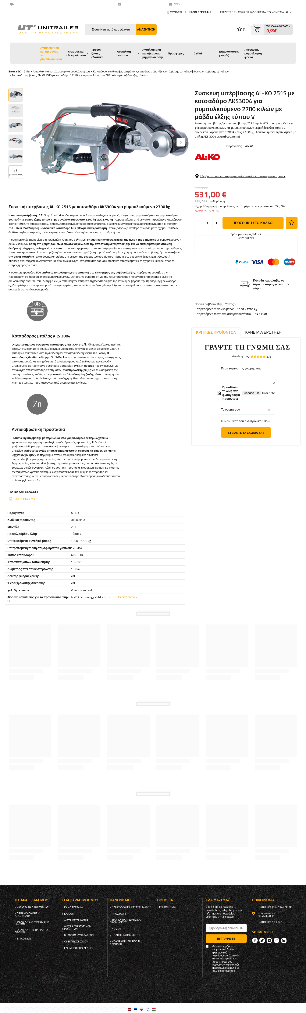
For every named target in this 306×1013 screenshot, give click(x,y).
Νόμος (116, 929)
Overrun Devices (25, 499)
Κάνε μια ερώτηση (263, 332)
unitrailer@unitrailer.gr (141, 4)
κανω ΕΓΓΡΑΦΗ (200, 12)
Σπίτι (26, 71)
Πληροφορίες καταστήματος (131, 907)
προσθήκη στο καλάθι (252, 245)
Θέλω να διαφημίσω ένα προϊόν (32, 923)
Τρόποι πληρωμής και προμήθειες (125, 921)
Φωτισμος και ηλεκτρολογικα (76, 53)
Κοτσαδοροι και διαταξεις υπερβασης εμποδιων (121, 71)
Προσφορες (176, 53)
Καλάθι (69, 914)
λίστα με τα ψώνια (76, 920)
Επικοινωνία (25, 938)
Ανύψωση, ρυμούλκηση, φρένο (253, 53)
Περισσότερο (126, 597)
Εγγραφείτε (226, 938)
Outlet (197, 53)
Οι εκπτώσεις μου (76, 941)
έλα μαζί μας (218, 900)
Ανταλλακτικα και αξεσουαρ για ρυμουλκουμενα (51, 53)
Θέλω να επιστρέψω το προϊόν (31, 931)
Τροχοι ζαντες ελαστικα (97, 53)
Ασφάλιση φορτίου (124, 53)
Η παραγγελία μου (31, 900)
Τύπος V (230, 175)
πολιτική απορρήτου (126, 935)
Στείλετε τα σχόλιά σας (246, 432)
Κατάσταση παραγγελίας (33, 907)
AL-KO (249, 146)
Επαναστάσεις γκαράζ (229, 53)
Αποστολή (119, 914)
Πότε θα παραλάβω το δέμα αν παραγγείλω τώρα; (268, 307)
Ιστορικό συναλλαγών (79, 935)
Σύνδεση (177, 12)
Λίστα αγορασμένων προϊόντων (76, 927)
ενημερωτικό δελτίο (78, 948)
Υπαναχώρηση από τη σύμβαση (125, 942)
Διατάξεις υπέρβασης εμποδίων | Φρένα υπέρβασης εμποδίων (191, 71)
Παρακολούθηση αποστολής (27, 914)
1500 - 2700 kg (247, 180)
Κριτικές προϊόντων (216, 332)
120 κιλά (261, 184)
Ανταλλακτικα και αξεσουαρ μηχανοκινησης (153, 53)
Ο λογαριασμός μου (80, 900)
